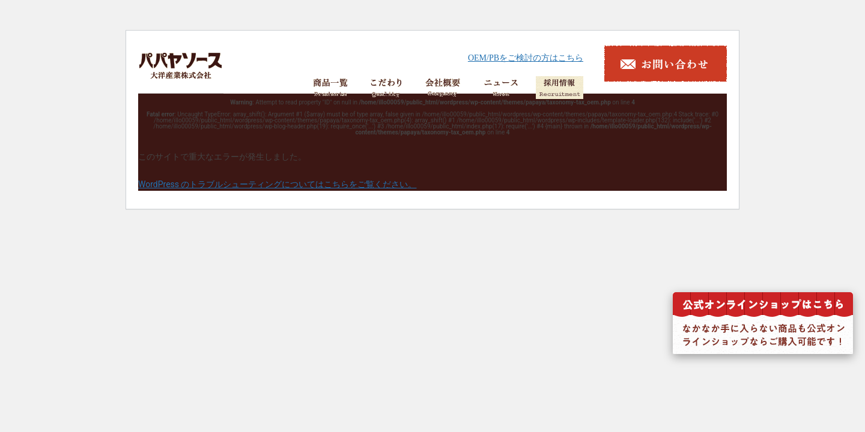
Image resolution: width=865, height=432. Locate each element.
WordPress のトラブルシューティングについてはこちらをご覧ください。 (277, 184)
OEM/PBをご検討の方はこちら (525, 57)
